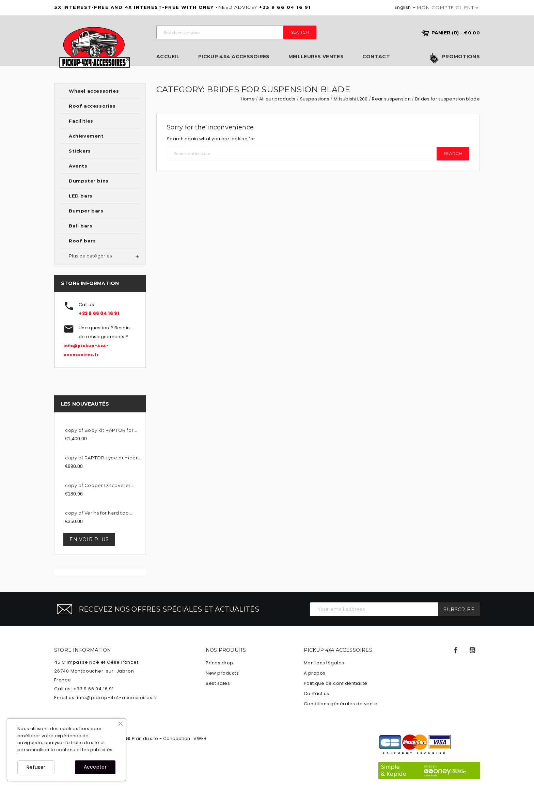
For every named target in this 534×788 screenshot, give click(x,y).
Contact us (316, 693)
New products (222, 673)
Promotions (461, 57)
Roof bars (82, 240)
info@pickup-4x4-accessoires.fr (117, 697)
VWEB (199, 738)
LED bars (81, 196)
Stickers (80, 151)
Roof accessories (92, 106)
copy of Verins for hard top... (98, 513)
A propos (315, 673)
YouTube (472, 650)
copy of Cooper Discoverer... (100, 485)
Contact (376, 56)
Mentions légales (324, 663)
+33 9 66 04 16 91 (99, 313)
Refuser (36, 767)
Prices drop (219, 663)
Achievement (86, 136)
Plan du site (145, 738)
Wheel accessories (94, 91)
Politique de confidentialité (335, 683)
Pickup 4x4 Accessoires (234, 56)
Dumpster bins (89, 181)
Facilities (81, 121)
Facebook (455, 650)
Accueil (167, 56)
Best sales (218, 683)
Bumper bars (86, 211)
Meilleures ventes (316, 56)
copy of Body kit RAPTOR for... (101, 430)
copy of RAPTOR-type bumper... (103, 457)
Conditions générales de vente (341, 703)
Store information (82, 650)
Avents (78, 166)
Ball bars (80, 225)
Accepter (95, 766)
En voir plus (89, 539)
